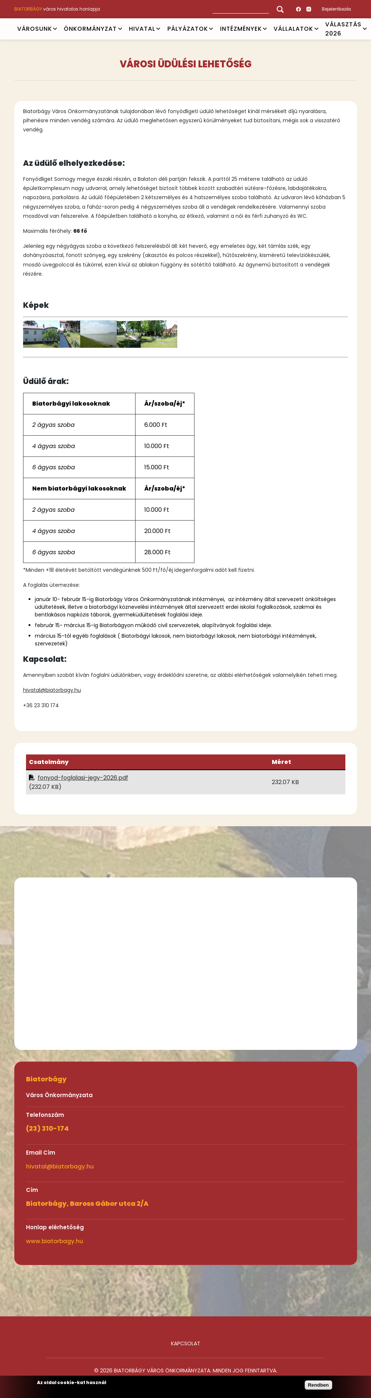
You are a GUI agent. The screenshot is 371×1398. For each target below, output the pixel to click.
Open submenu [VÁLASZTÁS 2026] (365, 29)
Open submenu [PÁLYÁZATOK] (211, 29)
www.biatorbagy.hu (54, 1241)
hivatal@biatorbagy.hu (52, 690)
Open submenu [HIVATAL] (158, 29)
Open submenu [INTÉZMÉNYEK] (265, 29)
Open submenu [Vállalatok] (316, 29)
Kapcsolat (185, 1343)
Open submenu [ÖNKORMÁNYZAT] (120, 29)
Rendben (318, 1385)
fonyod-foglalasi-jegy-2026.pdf (83, 777)
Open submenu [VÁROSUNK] (55, 29)
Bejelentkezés (336, 9)
